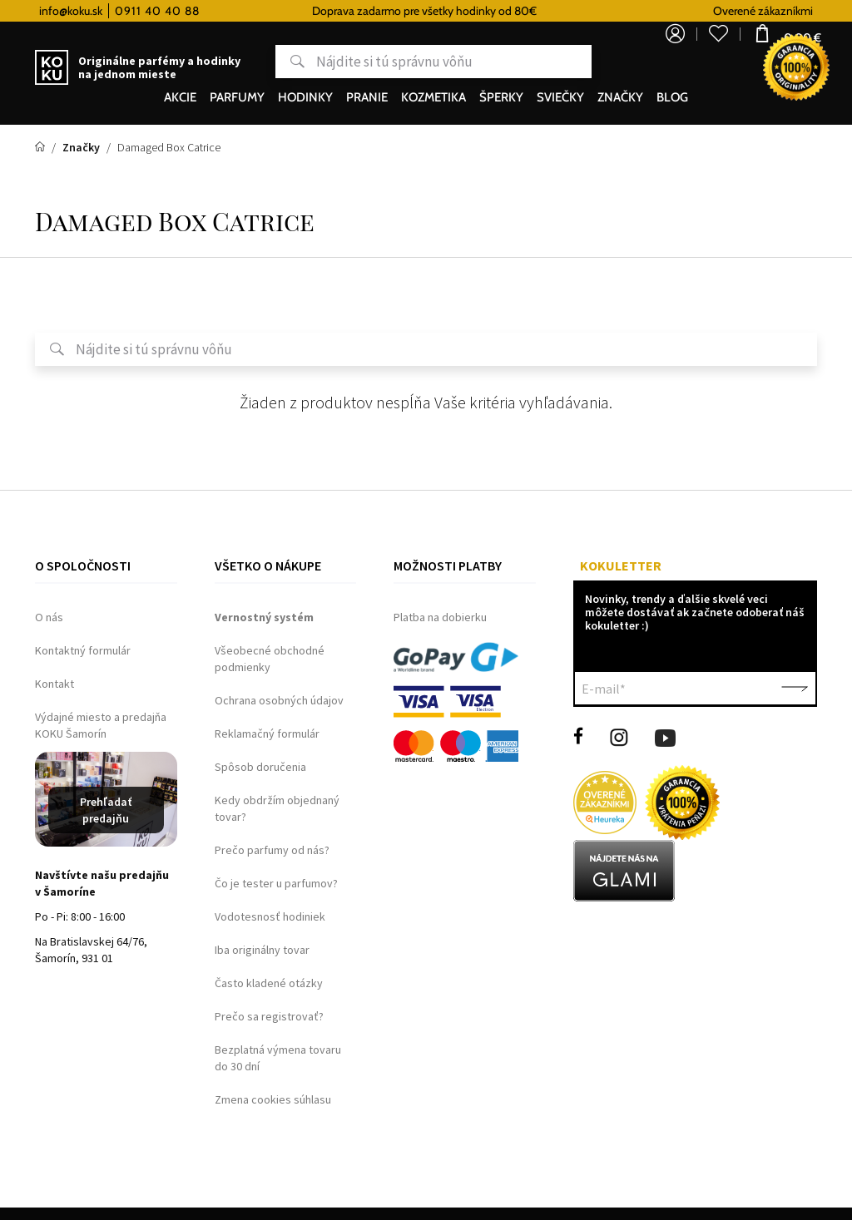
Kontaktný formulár (83, 650)
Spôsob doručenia (260, 766)
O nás (49, 617)
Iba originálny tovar (262, 949)
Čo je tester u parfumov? (276, 883)
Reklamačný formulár (267, 733)
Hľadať (237, 61)
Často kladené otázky (269, 983)
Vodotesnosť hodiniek (270, 916)
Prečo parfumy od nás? (272, 849)
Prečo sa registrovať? (269, 1016)
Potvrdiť (794, 688)
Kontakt (54, 683)
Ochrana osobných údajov (279, 700)
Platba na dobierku (440, 617)
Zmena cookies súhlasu (273, 1099)
